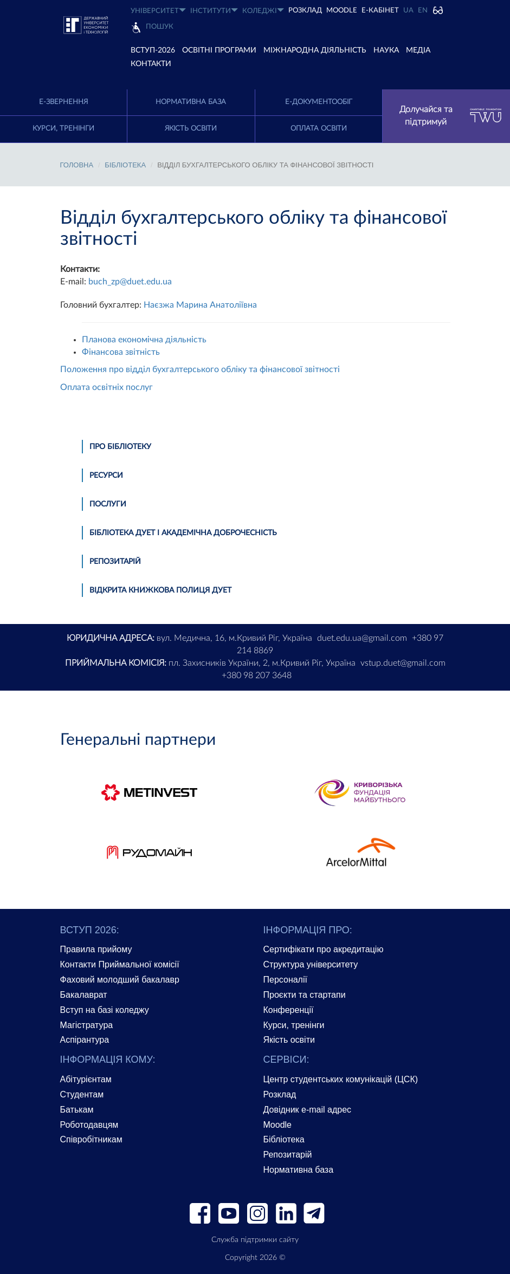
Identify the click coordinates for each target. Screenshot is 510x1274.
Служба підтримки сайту (255, 1240)
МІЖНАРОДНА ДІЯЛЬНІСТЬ (314, 50)
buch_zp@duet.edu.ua (130, 281)
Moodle (341, 10)
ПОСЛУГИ (107, 504)
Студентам (82, 1094)
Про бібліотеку (120, 447)
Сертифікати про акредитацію (323, 949)
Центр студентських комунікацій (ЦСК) (340, 1079)
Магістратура (86, 1025)
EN (423, 10)
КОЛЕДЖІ (263, 10)
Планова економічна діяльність (144, 339)
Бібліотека (284, 1139)
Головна (77, 165)
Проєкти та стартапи (304, 994)
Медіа (418, 50)
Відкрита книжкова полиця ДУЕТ (160, 590)
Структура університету (310, 964)
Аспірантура (84, 1039)
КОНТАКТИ (151, 64)
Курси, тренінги (63, 128)
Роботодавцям (89, 1124)
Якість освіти (191, 128)
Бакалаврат (83, 994)
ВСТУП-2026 (153, 50)
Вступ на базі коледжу (104, 1010)
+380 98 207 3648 (257, 675)
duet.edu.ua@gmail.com (362, 638)
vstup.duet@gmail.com (403, 663)
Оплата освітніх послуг (106, 387)
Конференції (288, 1010)
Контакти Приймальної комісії (119, 964)
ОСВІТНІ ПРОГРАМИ (219, 50)
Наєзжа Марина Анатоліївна (200, 305)
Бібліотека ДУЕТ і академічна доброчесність (183, 533)
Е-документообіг (318, 102)
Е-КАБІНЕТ (380, 10)
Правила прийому (96, 949)
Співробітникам (91, 1139)
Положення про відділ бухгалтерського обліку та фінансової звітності (200, 369)
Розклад (279, 1094)
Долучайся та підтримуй (450, 115)
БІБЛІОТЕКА (125, 165)
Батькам (77, 1109)
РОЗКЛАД (305, 10)
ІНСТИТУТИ (214, 10)
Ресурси (106, 475)
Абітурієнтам (86, 1079)
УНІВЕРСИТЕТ (158, 10)
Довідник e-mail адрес (307, 1109)
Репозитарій (115, 562)
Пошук (159, 26)
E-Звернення (63, 102)
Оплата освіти (318, 128)
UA (408, 10)
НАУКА (386, 50)
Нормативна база (191, 102)
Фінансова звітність (121, 352)
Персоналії (285, 979)
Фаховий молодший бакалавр (119, 979)
